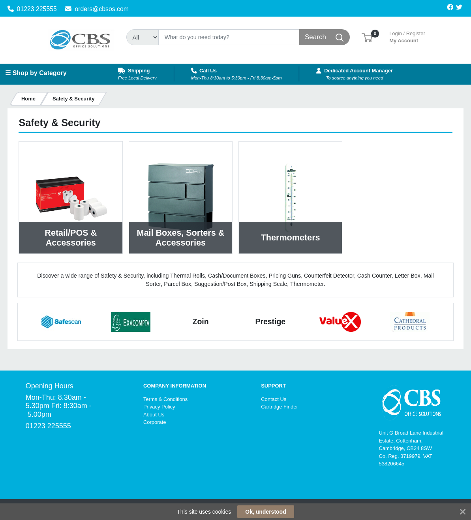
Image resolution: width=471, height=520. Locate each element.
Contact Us (273, 399)
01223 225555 (32, 9)
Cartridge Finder (279, 407)
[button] (367, 37)
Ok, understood (265, 512)
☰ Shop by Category (35, 73)
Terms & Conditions (165, 399)
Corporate (154, 422)
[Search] (228, 37)
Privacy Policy (159, 407)
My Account (407, 36)
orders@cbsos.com (97, 9)
